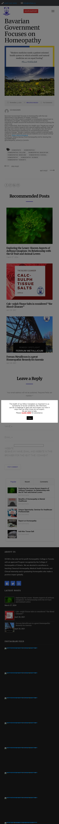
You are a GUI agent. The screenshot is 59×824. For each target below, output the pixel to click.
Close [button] (30, 418)
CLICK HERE (26, 413)
